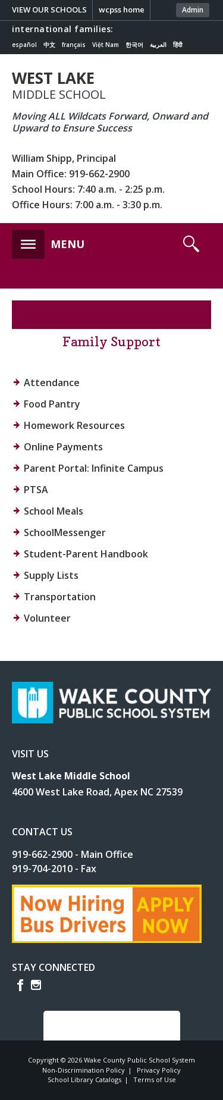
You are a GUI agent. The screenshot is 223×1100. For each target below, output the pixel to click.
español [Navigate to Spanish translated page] (24, 45)
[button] (48, 241)
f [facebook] (20, 985)
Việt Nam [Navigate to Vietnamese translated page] (105, 45)
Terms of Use (154, 1079)
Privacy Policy (159, 1069)
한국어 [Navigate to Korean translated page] (134, 45)
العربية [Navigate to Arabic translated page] (158, 45)
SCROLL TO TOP (104, 1025)
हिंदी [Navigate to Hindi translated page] (178, 45)
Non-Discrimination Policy (83, 1069)
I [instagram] (36, 985)
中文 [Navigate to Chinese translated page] (49, 45)
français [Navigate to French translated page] (74, 45)
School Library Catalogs (84, 1079)
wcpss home (122, 9)
